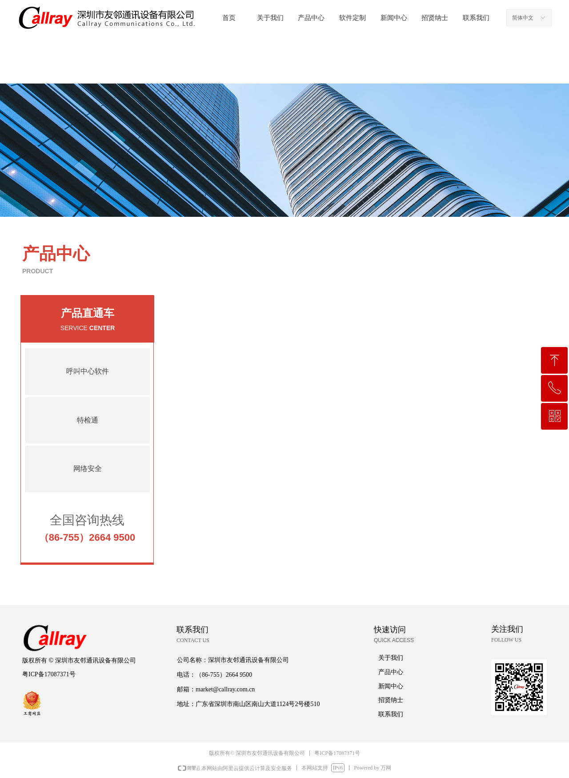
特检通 (87, 420)
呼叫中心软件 (87, 371)
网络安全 (87, 468)
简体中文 (522, 18)
